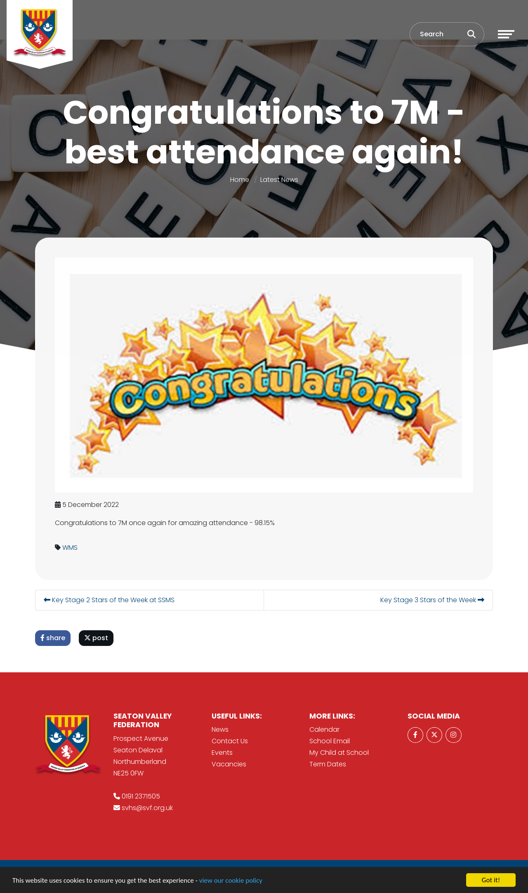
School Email (329, 741)
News (220, 729)
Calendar (324, 729)
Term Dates (327, 764)
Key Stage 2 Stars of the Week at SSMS (109, 600)
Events (222, 752)
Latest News (279, 179)
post (96, 638)
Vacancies (229, 764)
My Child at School (339, 752)
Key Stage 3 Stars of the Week (433, 600)
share (53, 638)
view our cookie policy (230, 880)
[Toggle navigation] (506, 34)
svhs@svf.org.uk (147, 808)
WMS (70, 547)
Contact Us (230, 741)
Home (239, 179)
